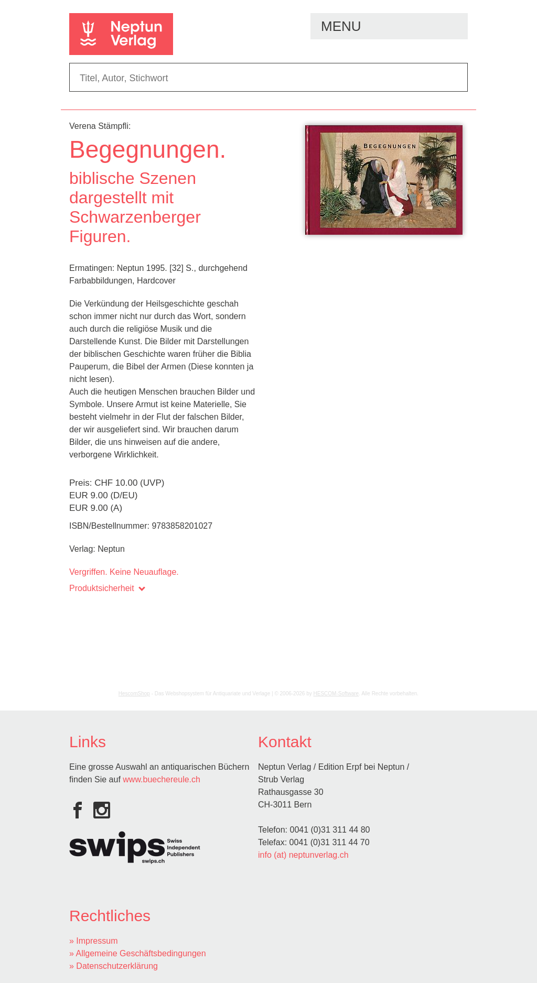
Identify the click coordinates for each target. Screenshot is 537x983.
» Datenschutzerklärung (113, 966)
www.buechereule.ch (161, 779)
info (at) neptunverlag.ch (303, 854)
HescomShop (134, 693)
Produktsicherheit (106, 588)
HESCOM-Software (336, 693)
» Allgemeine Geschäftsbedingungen (137, 953)
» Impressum (93, 940)
